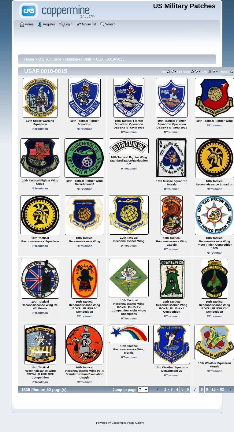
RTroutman (40, 128)
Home (29, 59)
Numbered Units (78, 59)
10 (214, 389)
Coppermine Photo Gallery (127, 422)
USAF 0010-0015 (110, 59)
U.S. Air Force (49, 59)
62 (222, 389)
